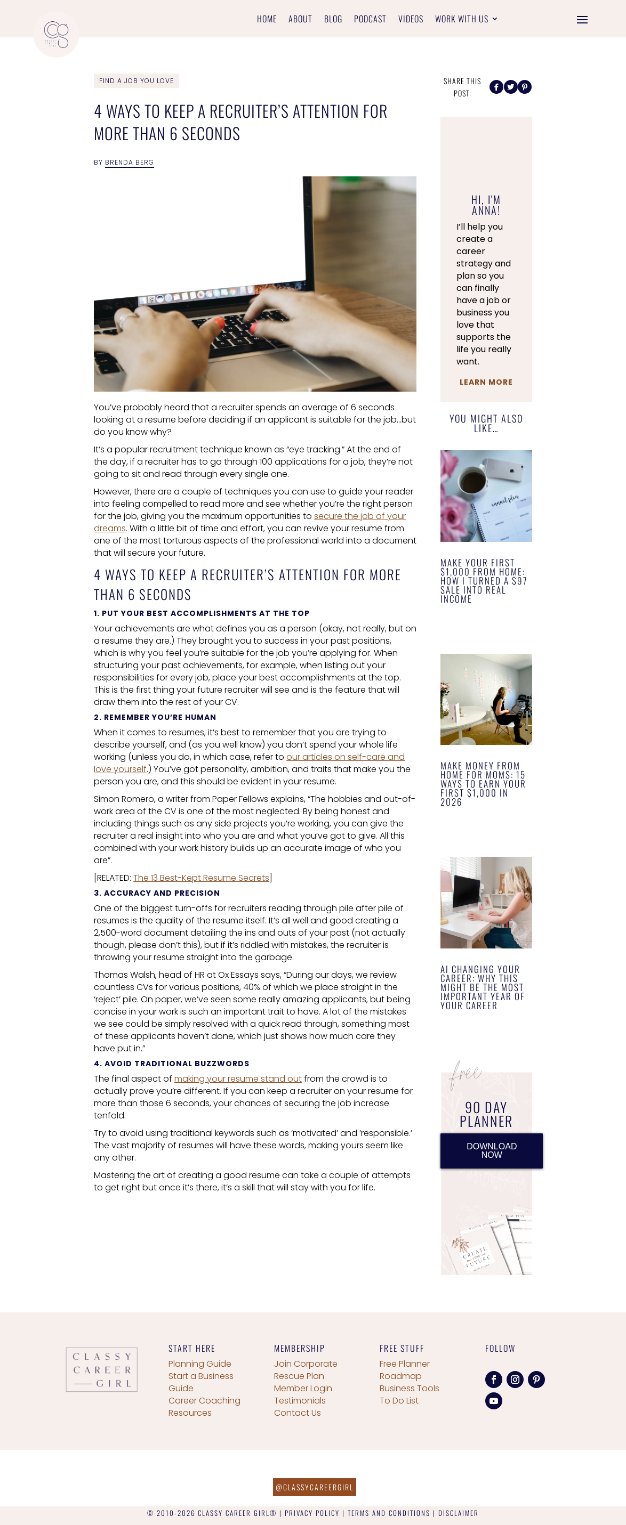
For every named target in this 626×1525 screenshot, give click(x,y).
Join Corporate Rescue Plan (306, 1370)
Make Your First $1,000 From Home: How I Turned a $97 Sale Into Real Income (484, 580)
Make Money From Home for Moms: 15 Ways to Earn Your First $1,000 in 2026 (483, 783)
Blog (333, 20)
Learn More (486, 382)
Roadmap (401, 1376)
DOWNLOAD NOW (492, 1150)
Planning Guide (199, 1364)
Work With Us (461, 20)
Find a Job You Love (136, 80)
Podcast (370, 20)
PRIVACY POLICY (312, 1512)
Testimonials (300, 1400)
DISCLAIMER (458, 1512)
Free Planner (405, 1364)
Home (267, 20)
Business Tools (409, 1388)
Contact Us (297, 1413)
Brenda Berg (129, 162)
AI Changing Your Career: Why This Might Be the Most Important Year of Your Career (482, 987)
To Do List (399, 1400)
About (300, 20)
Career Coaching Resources (204, 1406)
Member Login (303, 1388)
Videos (410, 20)
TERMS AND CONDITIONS (389, 1512)
